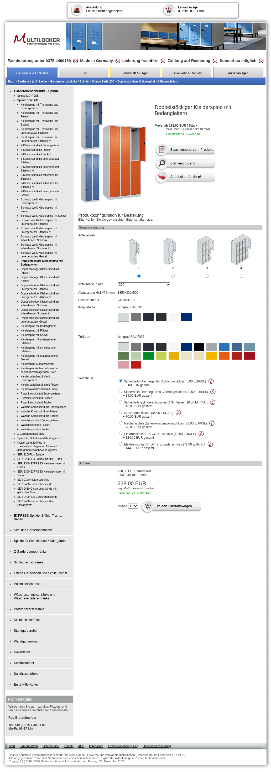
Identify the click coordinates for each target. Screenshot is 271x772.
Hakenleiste (22, 652)
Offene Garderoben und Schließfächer (40, 573)
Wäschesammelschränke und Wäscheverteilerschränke (34, 596)
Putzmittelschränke (27, 584)
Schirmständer (24, 663)
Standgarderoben (26, 631)
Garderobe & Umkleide (32, 81)
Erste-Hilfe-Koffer (26, 684)
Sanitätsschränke (26, 674)
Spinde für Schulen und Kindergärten (40, 541)
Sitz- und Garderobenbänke (33, 530)
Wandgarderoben (26, 641)
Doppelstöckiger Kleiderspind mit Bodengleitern (147, 81)
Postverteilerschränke (29, 609)
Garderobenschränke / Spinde (69, 81)
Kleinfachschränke (27, 620)
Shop (10, 81)
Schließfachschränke (28, 562)
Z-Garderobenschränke (30, 551)
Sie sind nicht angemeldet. (104, 9)
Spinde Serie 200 (103, 81)
